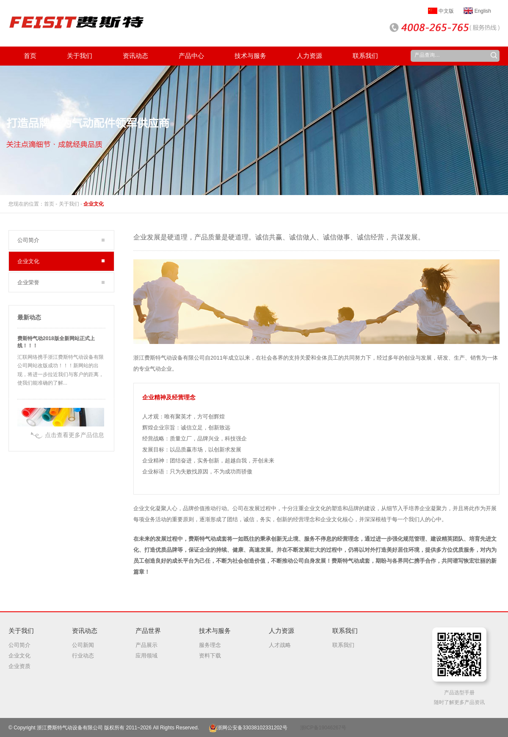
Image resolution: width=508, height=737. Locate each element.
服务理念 (210, 645)
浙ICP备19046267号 (323, 728)
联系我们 (345, 630)
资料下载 (210, 655)
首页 (49, 204)
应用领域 (146, 655)
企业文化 (93, 204)
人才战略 (280, 645)
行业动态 (83, 655)
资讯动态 (84, 630)
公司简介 (28, 240)
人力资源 (281, 630)
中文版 (441, 11)
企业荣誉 (28, 282)
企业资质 (19, 666)
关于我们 (69, 204)
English (477, 11)
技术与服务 (215, 630)
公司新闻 (83, 645)
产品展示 (146, 645)
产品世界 (148, 630)
